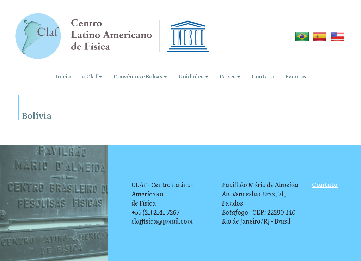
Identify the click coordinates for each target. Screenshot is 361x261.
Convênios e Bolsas (140, 76)
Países (230, 76)
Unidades (193, 76)
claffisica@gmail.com (162, 221)
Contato (263, 76)
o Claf (92, 76)
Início (63, 76)
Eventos (295, 76)
